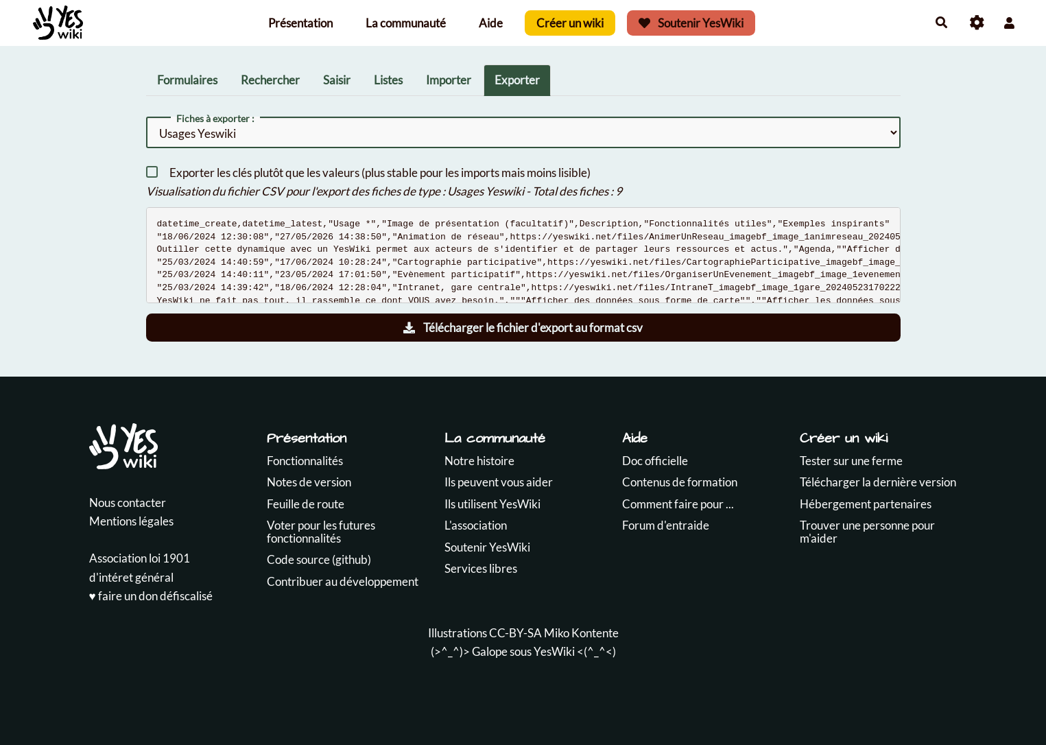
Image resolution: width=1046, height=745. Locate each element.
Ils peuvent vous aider (498, 482)
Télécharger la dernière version (878, 482)
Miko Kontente (581, 633)
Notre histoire (479, 460)
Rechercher (270, 80)
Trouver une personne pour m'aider (867, 531)
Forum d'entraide (665, 525)
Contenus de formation (679, 482)
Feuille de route (305, 504)
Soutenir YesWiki (691, 23)
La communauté (406, 23)
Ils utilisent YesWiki (492, 504)
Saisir (336, 80)
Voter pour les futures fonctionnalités (321, 531)
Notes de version (309, 482)
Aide (491, 23)
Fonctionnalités (305, 460)
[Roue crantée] (977, 23)
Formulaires (187, 80)
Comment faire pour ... (678, 504)
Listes (388, 80)
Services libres (480, 568)
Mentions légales (131, 521)
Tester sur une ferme (851, 460)
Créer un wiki (570, 23)
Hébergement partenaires (865, 504)
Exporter (517, 80)
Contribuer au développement (342, 581)
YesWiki (554, 651)
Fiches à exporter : (215, 118)
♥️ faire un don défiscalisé (151, 596)
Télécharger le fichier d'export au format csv (523, 327)
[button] (1009, 23)
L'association (475, 525)
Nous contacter (127, 502)
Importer (448, 80)
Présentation (300, 23)
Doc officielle (655, 460)
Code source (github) (319, 559)
